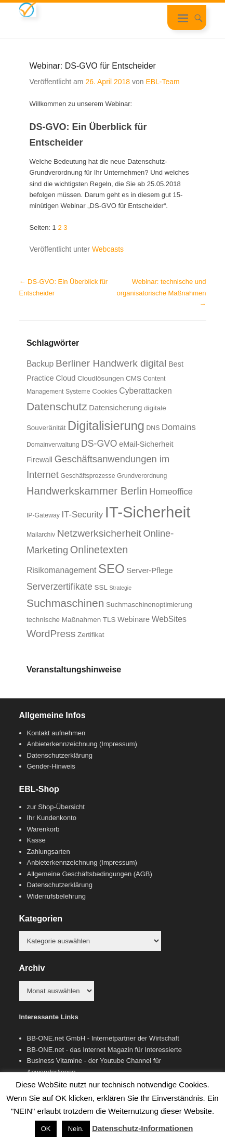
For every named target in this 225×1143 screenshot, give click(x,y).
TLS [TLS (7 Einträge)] (109, 620)
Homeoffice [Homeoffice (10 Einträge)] (171, 492)
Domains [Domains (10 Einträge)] (179, 427)
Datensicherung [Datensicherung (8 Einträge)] (115, 408)
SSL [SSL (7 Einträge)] (101, 587)
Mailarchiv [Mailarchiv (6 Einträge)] (41, 534)
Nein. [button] (76, 1129)
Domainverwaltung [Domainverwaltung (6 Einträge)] (53, 444)
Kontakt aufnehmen (56, 733)
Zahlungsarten (48, 851)
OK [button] (46, 1129)
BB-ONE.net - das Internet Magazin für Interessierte (104, 1050)
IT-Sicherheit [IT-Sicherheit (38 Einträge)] (148, 512)
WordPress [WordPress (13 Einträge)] (51, 633)
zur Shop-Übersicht (56, 807)
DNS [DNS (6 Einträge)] (153, 428)
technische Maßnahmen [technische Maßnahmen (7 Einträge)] (64, 620)
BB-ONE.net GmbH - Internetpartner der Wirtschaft (103, 1038)
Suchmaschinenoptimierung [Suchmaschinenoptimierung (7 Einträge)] (149, 604)
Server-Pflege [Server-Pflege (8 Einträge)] (149, 570)
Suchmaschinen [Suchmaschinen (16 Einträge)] (65, 603)
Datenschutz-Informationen (142, 1128)
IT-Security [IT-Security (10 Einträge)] (82, 514)
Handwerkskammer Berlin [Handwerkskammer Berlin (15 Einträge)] (87, 491)
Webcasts (108, 249)
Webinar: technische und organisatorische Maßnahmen (161, 293)
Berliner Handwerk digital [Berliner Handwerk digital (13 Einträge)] (111, 363)
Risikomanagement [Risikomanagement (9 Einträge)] (62, 570)
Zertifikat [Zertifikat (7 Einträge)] (90, 635)
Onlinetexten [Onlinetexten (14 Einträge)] (99, 549)
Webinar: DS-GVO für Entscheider (93, 65)
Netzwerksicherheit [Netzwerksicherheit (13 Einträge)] (99, 533)
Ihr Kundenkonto (51, 818)
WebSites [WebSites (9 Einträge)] (169, 619)
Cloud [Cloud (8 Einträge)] (65, 378)
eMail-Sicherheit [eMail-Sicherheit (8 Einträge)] (146, 444)
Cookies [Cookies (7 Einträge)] (104, 391)
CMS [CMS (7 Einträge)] (133, 378)
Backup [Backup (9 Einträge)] (40, 363)
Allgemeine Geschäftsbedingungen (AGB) (89, 874)
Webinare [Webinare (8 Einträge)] (133, 619)
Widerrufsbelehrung (56, 896)
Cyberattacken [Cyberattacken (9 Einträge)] (145, 390)
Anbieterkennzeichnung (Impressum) (82, 744)
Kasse (36, 840)
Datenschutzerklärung (59, 755)
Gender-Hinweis (51, 766)
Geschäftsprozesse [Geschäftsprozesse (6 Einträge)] (87, 475)
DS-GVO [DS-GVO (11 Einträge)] (99, 443)
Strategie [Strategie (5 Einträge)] (121, 588)
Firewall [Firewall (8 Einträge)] (39, 460)
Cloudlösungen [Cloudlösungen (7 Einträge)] (100, 378)
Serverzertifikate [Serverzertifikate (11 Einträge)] (59, 586)
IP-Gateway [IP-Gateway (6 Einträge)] (43, 515)
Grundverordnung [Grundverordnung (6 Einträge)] (142, 475)
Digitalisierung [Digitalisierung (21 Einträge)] (106, 426)
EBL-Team (162, 81)
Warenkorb (43, 829)
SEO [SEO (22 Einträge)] (111, 569)
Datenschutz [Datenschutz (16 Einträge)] (57, 406)
